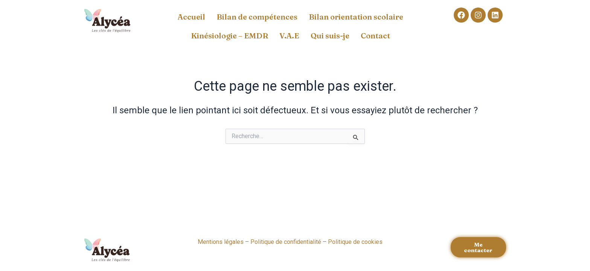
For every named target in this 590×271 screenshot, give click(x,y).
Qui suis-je (330, 35)
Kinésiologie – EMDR (229, 35)
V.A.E (289, 35)
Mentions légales (221, 241)
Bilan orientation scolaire (356, 16)
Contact (375, 35)
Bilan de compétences (256, 16)
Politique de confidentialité (285, 241)
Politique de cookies (355, 241)
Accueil (191, 16)
